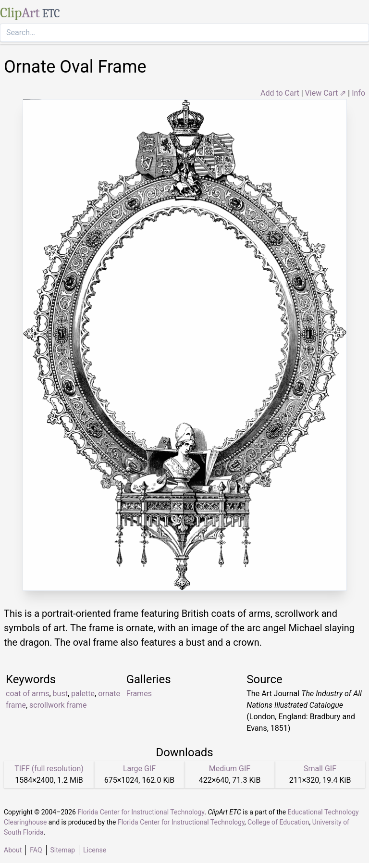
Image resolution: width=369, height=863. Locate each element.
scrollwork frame (57, 705)
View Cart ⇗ (325, 93)
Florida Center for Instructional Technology (140, 812)
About (13, 850)
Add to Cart (279, 93)
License (94, 850)
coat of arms (27, 693)
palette (83, 693)
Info (358, 93)
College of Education (278, 822)
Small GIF (320, 768)
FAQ (36, 850)
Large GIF (139, 768)
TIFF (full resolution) (49, 768)
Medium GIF (229, 768)
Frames (139, 693)
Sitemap (62, 850)
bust (60, 693)
